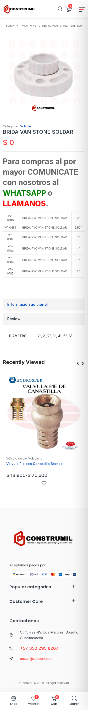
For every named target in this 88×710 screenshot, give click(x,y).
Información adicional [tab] (27, 304)
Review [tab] (13, 318)
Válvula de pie (16, 458)
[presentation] (78, 363)
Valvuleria (27, 126)
